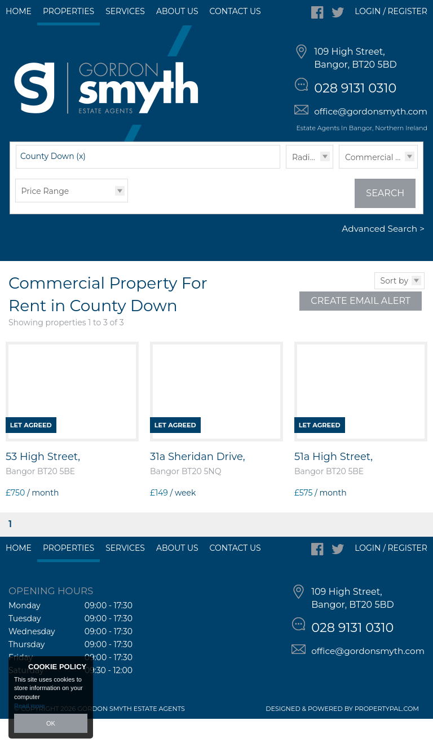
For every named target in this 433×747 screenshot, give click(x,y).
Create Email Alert (360, 329)
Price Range (45, 219)
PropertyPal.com (387, 737)
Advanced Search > (383, 257)
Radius (305, 185)
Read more (29, 705)
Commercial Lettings (381, 185)
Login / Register (391, 11)
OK (50, 723)
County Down (53, 184)
